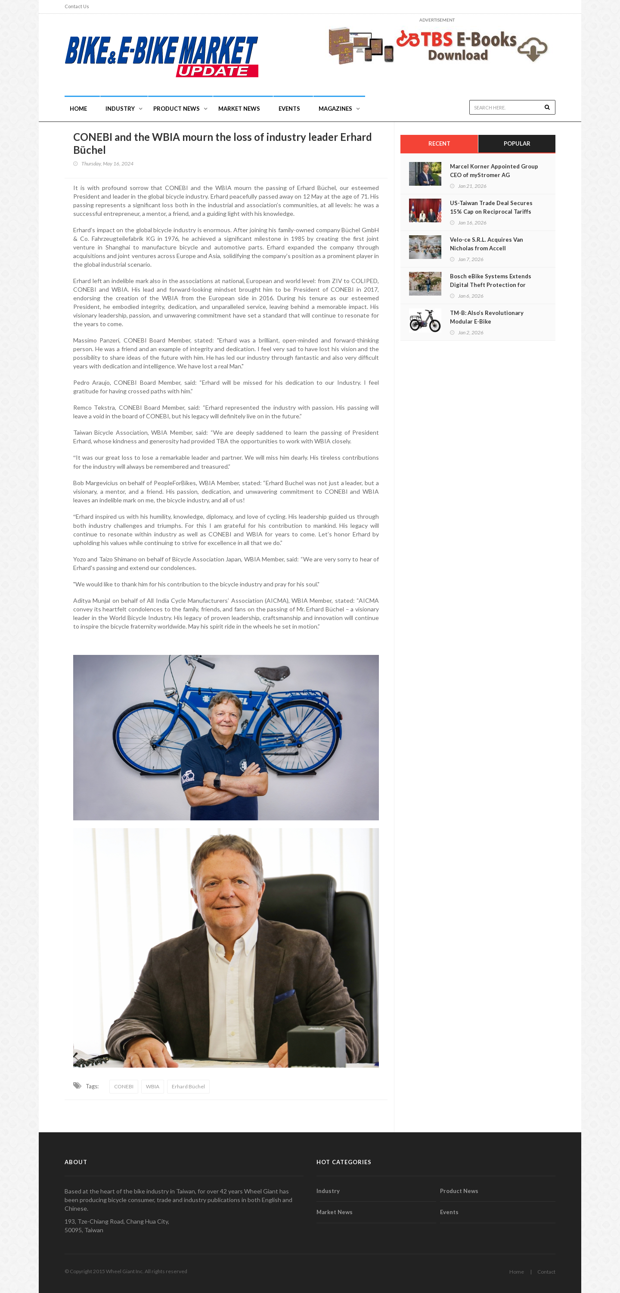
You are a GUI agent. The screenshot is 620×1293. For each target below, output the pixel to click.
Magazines (335, 108)
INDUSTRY (120, 108)
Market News (239, 108)
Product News (176, 108)
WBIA (152, 1086)
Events (289, 108)
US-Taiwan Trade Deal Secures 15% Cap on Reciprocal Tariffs (491, 207)
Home (78, 108)
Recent (439, 143)
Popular (517, 143)
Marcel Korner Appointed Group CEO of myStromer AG (494, 170)
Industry (328, 1190)
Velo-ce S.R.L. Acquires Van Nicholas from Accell (486, 244)
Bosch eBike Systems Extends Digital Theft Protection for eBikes (490, 285)
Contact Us (77, 6)
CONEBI (123, 1086)
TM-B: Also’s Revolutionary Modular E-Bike (487, 317)
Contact (546, 1271)
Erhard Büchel (188, 1086)
